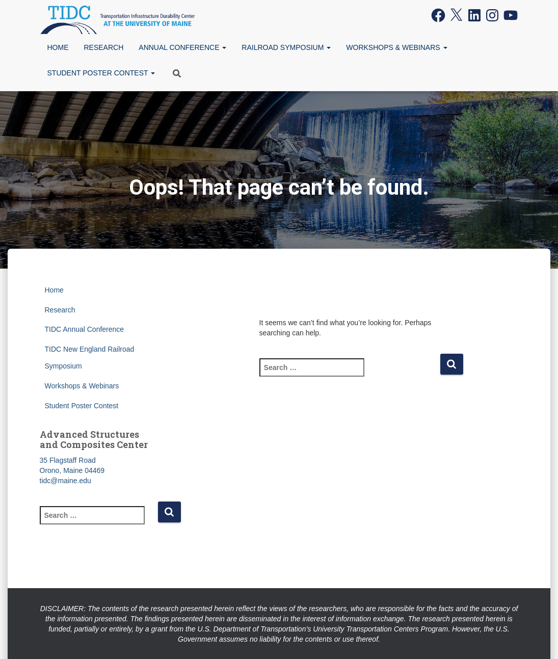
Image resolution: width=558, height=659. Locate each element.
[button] (223, 47)
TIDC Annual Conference (84, 329)
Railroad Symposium (286, 47)
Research (104, 47)
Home (58, 47)
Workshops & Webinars (396, 47)
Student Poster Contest (101, 73)
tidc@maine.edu (65, 481)
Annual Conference (182, 47)
